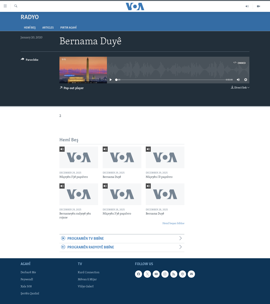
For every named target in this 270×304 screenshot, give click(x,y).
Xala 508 (26, 286)
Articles (48, 27)
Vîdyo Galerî (86, 286)
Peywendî (27, 279)
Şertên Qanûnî (30, 293)
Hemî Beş (30, 27)
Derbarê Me (28, 272)
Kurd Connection (88, 272)
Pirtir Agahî (68, 27)
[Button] (29, 60)
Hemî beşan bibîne (173, 223)
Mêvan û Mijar (87, 279)
